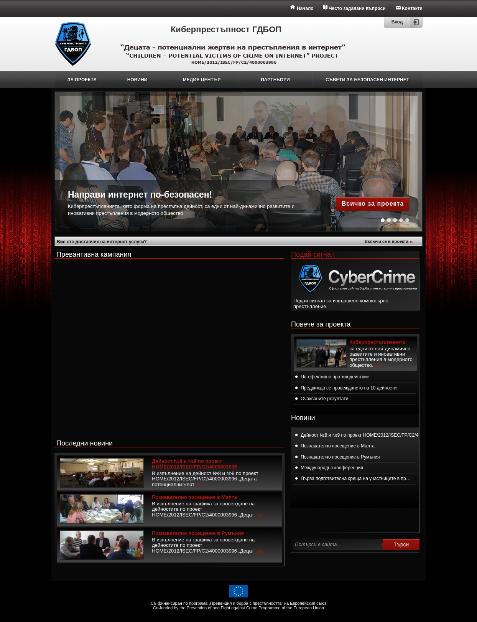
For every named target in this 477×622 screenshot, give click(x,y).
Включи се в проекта (389, 241)
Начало (305, 8)
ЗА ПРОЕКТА (82, 79)
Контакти (412, 8)
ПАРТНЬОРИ (275, 79)
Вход (397, 22)
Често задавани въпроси (357, 8)
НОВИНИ (137, 79)
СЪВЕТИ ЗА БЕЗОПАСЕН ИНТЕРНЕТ (367, 79)
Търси (401, 544)
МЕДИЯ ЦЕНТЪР (201, 79)
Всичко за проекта (373, 203)
